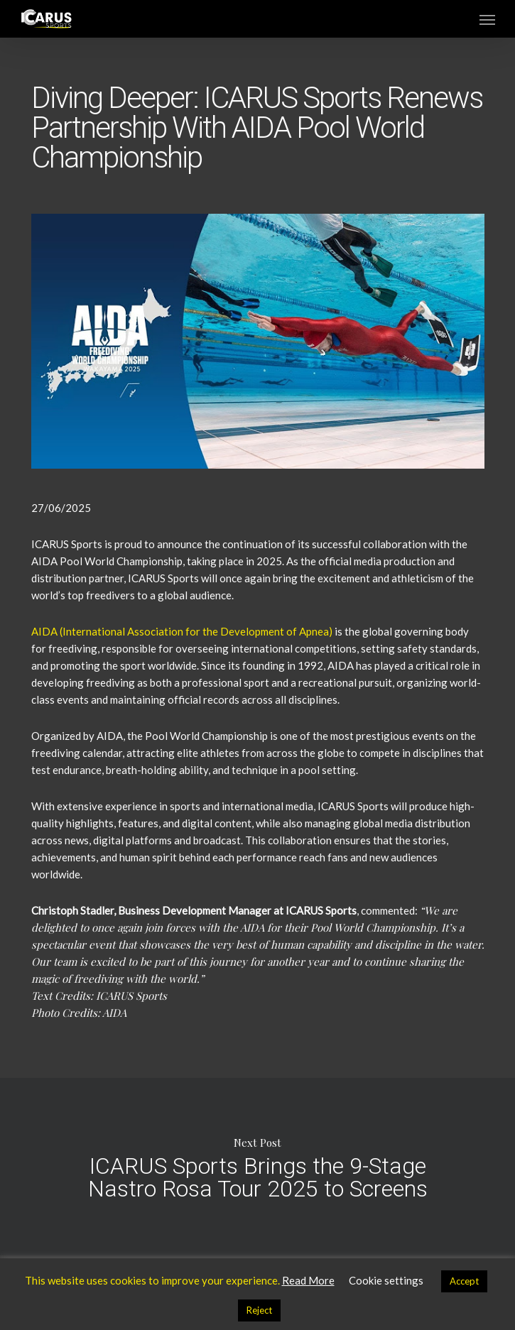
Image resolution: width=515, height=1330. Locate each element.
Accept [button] (464, 1281)
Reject (259, 1310)
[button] (487, 19)
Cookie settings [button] (386, 1280)
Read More (308, 1280)
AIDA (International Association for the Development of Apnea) (181, 631)
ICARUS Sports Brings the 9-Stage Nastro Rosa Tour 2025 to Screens (257, 1166)
